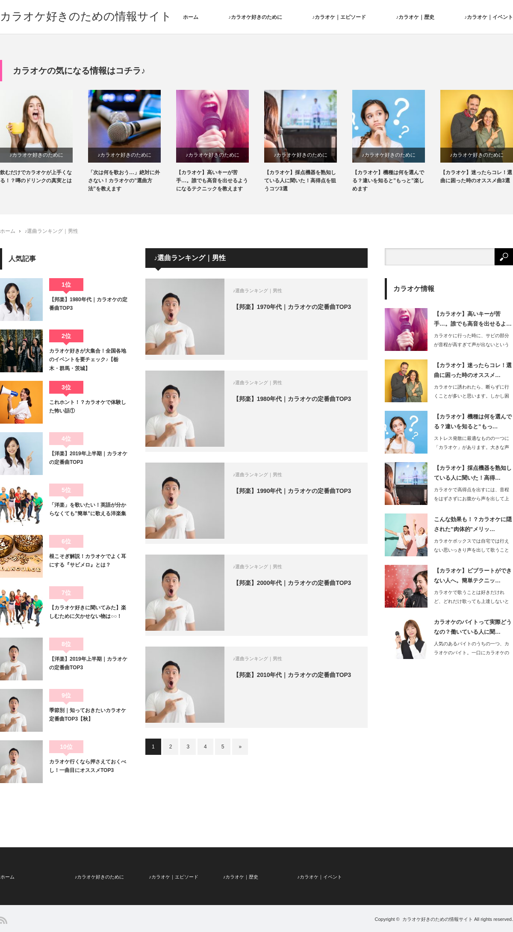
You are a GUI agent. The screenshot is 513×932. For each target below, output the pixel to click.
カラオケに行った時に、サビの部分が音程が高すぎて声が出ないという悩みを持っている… (471, 344)
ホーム (190, 17)
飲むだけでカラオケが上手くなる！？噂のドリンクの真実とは (36, 177)
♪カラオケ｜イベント (488, 17)
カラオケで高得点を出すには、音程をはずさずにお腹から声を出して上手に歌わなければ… (471, 499)
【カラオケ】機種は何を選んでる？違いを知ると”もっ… (473, 422)
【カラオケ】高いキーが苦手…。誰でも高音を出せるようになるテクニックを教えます (212, 181)
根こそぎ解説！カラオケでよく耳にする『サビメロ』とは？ (87, 561)
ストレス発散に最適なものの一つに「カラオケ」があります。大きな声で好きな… (471, 447)
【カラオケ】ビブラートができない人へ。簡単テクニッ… (473, 576)
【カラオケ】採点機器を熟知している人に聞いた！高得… (473, 473)
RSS (3, 919)
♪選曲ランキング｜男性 (51, 232)
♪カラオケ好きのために (255, 17)
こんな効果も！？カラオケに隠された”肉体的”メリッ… (473, 524)
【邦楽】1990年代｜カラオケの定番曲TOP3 (294, 491)
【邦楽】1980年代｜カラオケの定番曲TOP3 (294, 399)
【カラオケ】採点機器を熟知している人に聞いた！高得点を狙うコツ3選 (300, 181)
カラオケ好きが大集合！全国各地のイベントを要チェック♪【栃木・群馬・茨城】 (87, 360)
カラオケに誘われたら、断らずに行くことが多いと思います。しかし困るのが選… (471, 396)
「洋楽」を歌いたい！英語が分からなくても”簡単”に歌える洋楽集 (87, 509)
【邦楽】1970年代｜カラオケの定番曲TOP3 (294, 307)
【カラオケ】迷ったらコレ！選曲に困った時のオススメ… (473, 370)
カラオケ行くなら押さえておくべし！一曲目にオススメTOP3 (87, 766)
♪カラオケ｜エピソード (339, 17)
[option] (44, 137)
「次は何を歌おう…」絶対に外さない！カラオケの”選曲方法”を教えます (124, 181)
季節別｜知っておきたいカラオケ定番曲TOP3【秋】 (87, 715)
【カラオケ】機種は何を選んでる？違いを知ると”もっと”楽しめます (388, 181)
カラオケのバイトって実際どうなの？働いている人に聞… (473, 627)
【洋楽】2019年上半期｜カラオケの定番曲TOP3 (88, 458)
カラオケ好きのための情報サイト (86, 16)
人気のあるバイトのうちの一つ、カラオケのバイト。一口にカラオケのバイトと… (471, 653)
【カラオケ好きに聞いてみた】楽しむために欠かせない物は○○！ (87, 612)
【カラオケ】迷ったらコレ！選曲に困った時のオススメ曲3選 (476, 177)
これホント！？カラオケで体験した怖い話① (87, 407)
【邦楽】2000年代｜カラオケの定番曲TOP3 (294, 583)
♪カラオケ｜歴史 (415, 17)
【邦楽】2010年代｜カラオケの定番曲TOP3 (294, 675)
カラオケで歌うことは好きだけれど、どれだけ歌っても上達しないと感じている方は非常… (471, 601)
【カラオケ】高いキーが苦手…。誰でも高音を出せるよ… (473, 319)
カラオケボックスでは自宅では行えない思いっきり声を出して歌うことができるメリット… (471, 550)
